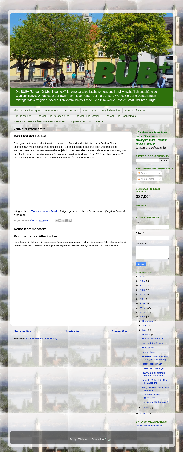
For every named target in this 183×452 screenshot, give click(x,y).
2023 (142, 290)
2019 (142, 308)
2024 (142, 285)
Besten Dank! (149, 352)
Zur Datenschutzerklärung (149, 425)
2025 (142, 281)
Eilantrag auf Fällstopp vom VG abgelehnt (153, 374)
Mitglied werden (111, 110)
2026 (142, 276)
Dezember (148, 321)
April (145, 325)
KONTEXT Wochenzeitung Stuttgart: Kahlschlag (155, 358)
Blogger (108, 439)
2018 (142, 312)
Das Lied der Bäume (152, 343)
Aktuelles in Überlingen (26, 110)
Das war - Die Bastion (87, 115)
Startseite (72, 331)
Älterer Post (119, 331)
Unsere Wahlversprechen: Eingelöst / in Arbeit (39, 121)
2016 (142, 413)
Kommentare (146, 179)
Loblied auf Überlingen (153, 368)
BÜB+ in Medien (22, 115)
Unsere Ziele (70, 110)
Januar (146, 407)
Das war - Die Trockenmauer (121, 115)
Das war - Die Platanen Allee (53, 115)
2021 (142, 299)
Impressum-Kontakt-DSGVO (86, 121)
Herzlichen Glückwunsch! (155, 402)
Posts (142, 173)
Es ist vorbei (148, 347)
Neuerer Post (23, 331)
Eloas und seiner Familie (45, 211)
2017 (142, 317)
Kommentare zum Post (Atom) (41, 338)
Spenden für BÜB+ (136, 110)
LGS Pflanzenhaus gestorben (151, 396)
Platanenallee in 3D (152, 364)
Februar (146, 334)
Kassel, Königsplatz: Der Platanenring (154, 381)
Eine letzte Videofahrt (153, 338)
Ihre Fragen (90, 110)
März (145, 330)
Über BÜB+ (51, 110)
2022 (142, 294)
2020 (142, 303)
